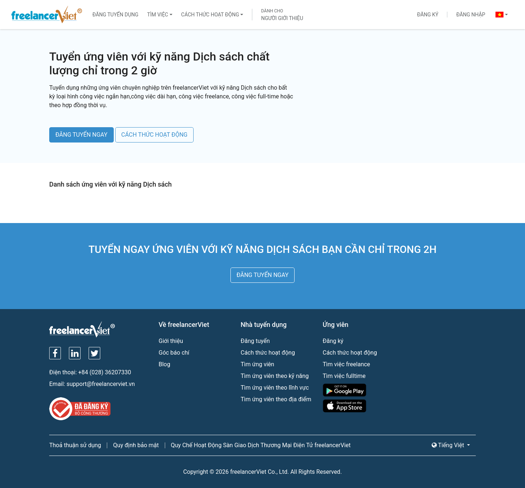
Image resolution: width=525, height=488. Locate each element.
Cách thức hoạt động (210, 14)
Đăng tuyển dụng (115, 14)
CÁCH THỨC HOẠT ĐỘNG (154, 134)
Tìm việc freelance (346, 364)
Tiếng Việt (449, 445)
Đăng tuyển (255, 340)
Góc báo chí (174, 352)
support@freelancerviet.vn (100, 383)
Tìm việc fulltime (344, 375)
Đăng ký (428, 14)
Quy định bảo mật (136, 445)
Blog (164, 364)
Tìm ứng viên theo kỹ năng (275, 375)
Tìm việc (157, 14)
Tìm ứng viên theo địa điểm (276, 399)
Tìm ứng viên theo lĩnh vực (275, 387)
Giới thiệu (171, 340)
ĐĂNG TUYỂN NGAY (81, 134)
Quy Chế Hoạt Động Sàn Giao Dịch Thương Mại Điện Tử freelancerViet (261, 445)
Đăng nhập (470, 14)
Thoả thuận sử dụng (75, 445)
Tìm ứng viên (257, 364)
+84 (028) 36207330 (104, 372)
